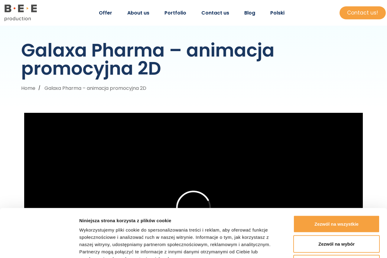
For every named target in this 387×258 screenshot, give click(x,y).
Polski (277, 12)
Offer (105, 12)
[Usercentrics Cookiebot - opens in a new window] (39, 246)
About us (138, 12)
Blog (249, 12)
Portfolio (175, 12)
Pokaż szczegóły (322, 246)
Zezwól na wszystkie (336, 178)
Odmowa (336, 218)
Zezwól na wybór (336, 198)
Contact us (215, 12)
